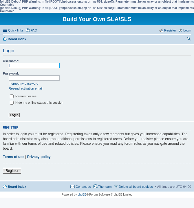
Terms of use (13, 157)
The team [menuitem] (104, 186)
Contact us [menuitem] (83, 186)
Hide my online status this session (36, 102)
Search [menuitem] (188, 39)
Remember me (23, 96)
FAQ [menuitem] (34, 30)
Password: (11, 73)
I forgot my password (23, 83)
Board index (17, 186)
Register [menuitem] (170, 30)
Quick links (15, 30)
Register (12, 171)
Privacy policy (39, 157)
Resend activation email (26, 88)
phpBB (82, 194)
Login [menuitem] (187, 30)
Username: (11, 61)
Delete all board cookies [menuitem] (136, 186)
